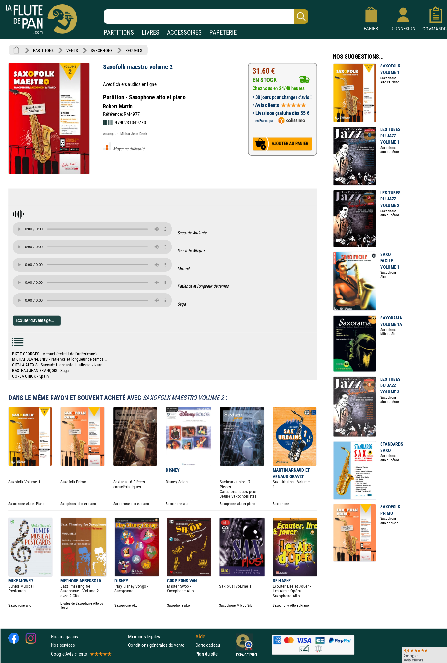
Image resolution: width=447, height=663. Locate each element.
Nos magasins (64, 636)
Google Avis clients (81, 654)
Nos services (63, 645)
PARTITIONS (119, 32)
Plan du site (206, 654)
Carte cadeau (207, 645)
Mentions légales (144, 636)
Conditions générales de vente (160, 645)
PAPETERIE (223, 32)
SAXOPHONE (102, 50)
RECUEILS (133, 50)
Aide (200, 636)
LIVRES (150, 32)
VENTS (72, 50)
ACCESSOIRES (184, 32)
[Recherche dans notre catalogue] (206, 16)
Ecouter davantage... (35, 320)
